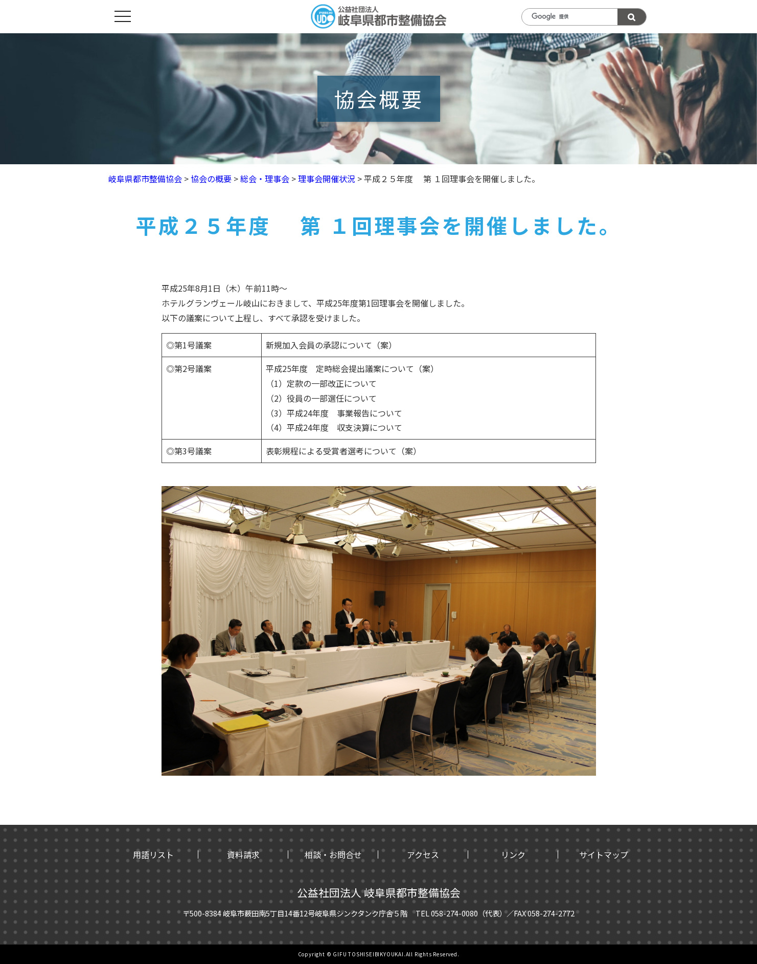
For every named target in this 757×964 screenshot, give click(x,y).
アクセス (423, 854)
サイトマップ (603, 854)
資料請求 (243, 854)
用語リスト (153, 854)
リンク (513, 854)
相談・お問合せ (333, 854)
